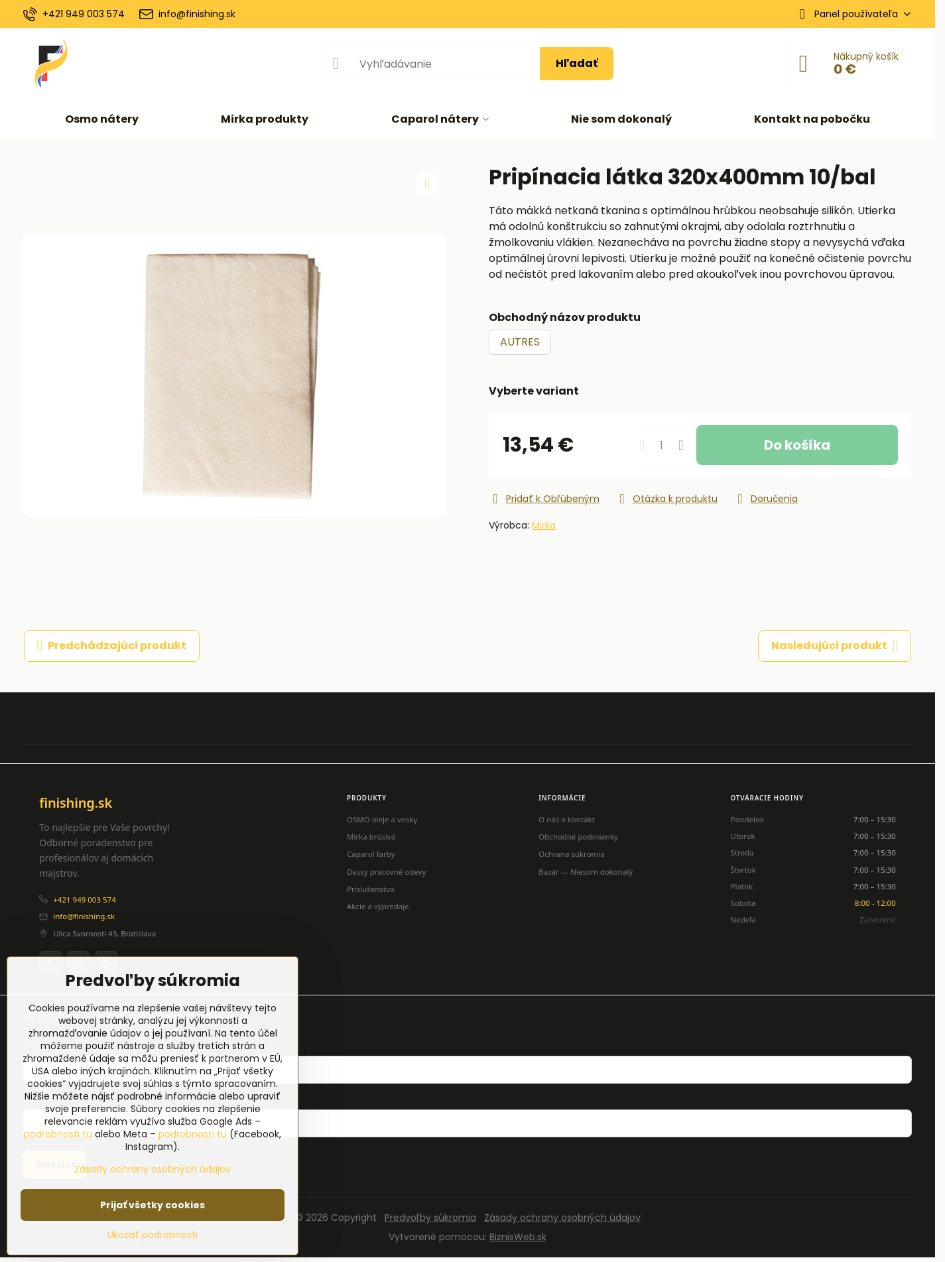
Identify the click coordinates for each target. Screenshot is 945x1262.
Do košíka (797, 445)
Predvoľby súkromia (430, 1217)
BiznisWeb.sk (517, 1236)
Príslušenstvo (371, 889)
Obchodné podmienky (578, 837)
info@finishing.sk (84, 916)
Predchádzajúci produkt (112, 646)
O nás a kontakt (566, 819)
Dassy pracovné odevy (386, 872)
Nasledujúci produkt (835, 646)
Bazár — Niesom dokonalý (585, 872)
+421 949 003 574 (84, 900)
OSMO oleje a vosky (382, 819)
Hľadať (577, 63)
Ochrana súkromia (571, 854)
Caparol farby (371, 854)
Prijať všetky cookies (152, 1205)
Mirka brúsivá (371, 837)
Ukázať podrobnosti (152, 1235)
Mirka (544, 525)
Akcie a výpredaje (378, 906)
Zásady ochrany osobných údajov (562, 1217)
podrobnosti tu (58, 1134)
